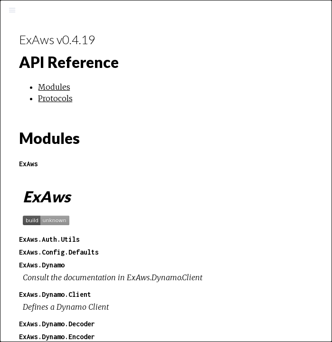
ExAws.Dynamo (42, 265)
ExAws (28, 164)
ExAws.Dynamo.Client (55, 294)
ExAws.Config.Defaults (59, 252)
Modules (54, 87)
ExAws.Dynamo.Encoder (57, 336)
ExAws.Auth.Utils (49, 239)
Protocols (55, 98)
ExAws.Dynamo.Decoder (57, 324)
